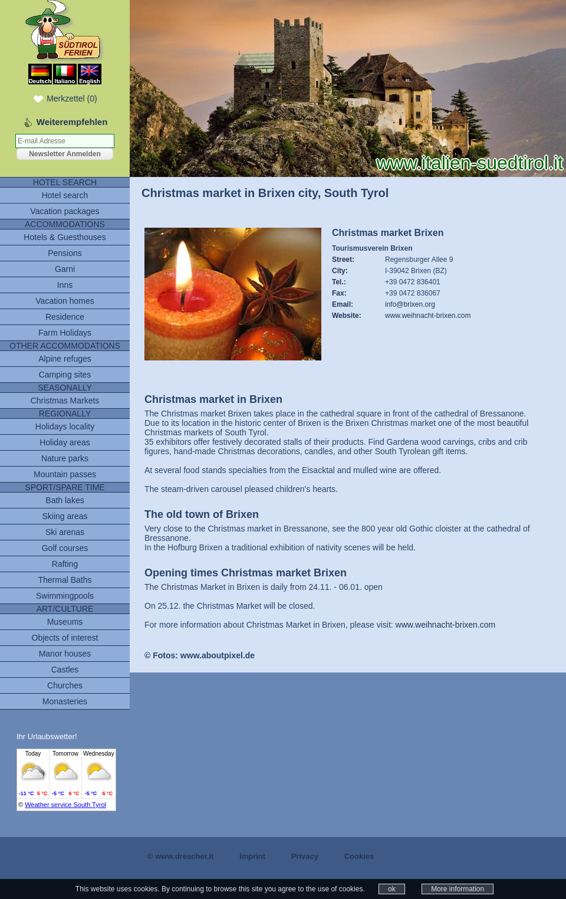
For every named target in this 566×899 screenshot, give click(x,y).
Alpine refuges (64, 358)
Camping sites (65, 374)
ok (392, 889)
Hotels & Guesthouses (65, 237)
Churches (65, 685)
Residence (64, 316)
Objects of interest (65, 637)
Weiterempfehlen (72, 122)
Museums (65, 621)
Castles (65, 669)
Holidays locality (64, 426)
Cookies (359, 856)
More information (457, 889)
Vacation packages (64, 211)
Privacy (304, 856)
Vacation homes (64, 301)
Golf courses (65, 548)
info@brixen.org (410, 304)
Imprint (252, 856)
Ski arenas (64, 532)
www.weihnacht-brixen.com (427, 315)
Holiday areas (65, 442)
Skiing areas (64, 516)
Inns (65, 285)
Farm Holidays (64, 332)
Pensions (65, 253)
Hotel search (65, 195)
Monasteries (64, 701)
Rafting (65, 564)
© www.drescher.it (180, 856)
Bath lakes (64, 500)
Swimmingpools (65, 596)
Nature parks (64, 458)
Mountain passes (65, 474)
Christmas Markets (65, 400)
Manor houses (65, 653)
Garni (65, 269)
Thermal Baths (64, 580)
